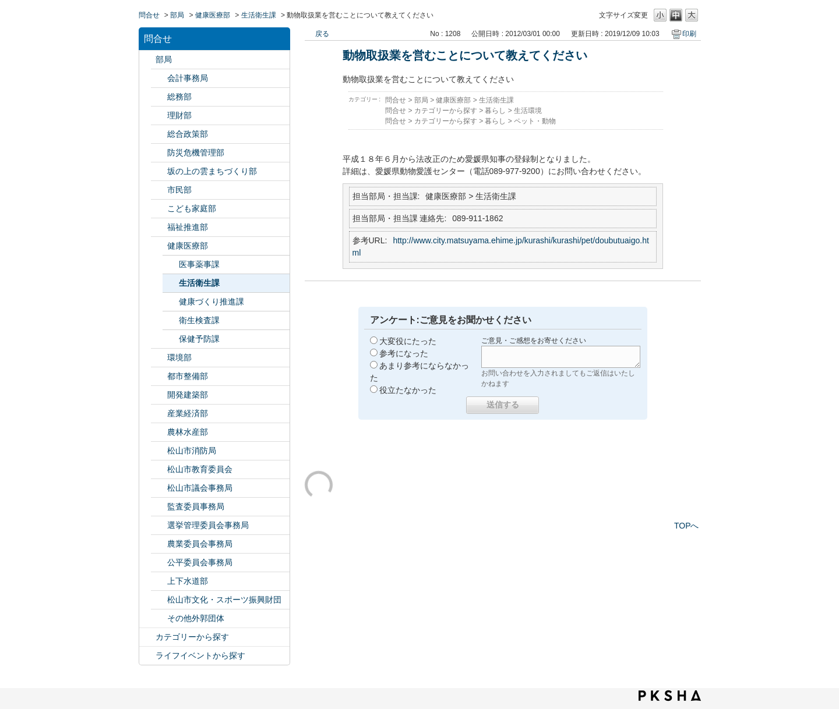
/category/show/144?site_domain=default (159, 581)
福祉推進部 (187, 227)
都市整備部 (187, 376)
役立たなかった (407, 390)
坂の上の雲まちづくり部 (212, 171)
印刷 (689, 34)
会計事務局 (187, 78)
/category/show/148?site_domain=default (159, 525)
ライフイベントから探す (200, 655)
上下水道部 (187, 581)
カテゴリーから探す (192, 636)
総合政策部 (187, 134)
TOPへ (686, 525)
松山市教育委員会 (199, 469)
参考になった (403, 353)
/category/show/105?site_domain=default (147, 656)
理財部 (179, 115)
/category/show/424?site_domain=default (159, 153)
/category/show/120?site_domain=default (159, 78)
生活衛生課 (258, 15)
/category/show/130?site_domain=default (159, 227)
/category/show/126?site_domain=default (159, 134)
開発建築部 (187, 394)
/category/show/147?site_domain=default (159, 544)
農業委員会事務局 (199, 543)
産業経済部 (187, 413)
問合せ (149, 15)
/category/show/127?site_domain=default (159, 115)
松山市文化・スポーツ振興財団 (224, 599)
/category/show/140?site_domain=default (159, 451)
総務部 (179, 96)
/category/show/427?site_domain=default (159, 432)
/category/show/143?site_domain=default (159, 488)
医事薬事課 (199, 264)
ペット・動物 (535, 121)
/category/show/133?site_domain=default (159, 358)
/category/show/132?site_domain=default (159, 246)
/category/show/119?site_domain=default (147, 60)
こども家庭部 (191, 208)
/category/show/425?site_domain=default (159, 395)
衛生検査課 (199, 320)
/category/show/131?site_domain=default (159, 618)
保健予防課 (199, 338)
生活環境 (528, 111)
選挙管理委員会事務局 (208, 525)
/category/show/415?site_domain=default (159, 209)
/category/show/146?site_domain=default (159, 507)
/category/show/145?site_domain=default (159, 562)
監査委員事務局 (195, 506)
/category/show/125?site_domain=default (159, 97)
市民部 (179, 189)
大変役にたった (407, 341)
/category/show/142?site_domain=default (159, 469)
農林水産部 (187, 432)
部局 (177, 15)
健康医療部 (212, 15)
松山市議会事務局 (199, 487)
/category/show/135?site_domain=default (159, 376)
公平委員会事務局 (199, 562)
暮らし (495, 111)
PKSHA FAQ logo (670, 695)
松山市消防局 (191, 450)
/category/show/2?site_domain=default (147, 637)
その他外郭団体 (195, 618)
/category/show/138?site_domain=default (159, 413)
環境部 (179, 357)
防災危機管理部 (195, 152)
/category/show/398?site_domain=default (159, 171)
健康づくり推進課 (211, 301)
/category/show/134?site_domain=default (159, 600)
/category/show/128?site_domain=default (159, 190)
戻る (322, 34)
